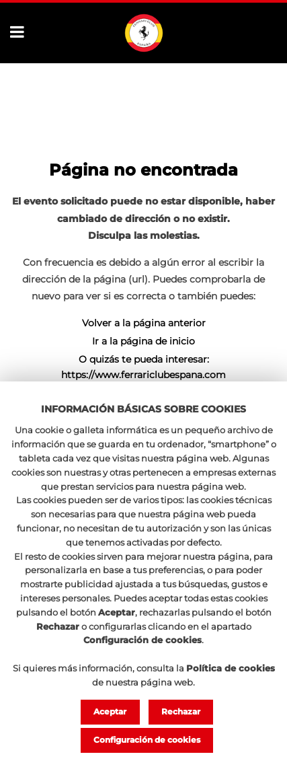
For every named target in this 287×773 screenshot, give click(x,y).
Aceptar (109, 711)
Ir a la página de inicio (143, 341)
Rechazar (180, 711)
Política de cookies (230, 668)
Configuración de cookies (146, 740)
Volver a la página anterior (144, 323)
